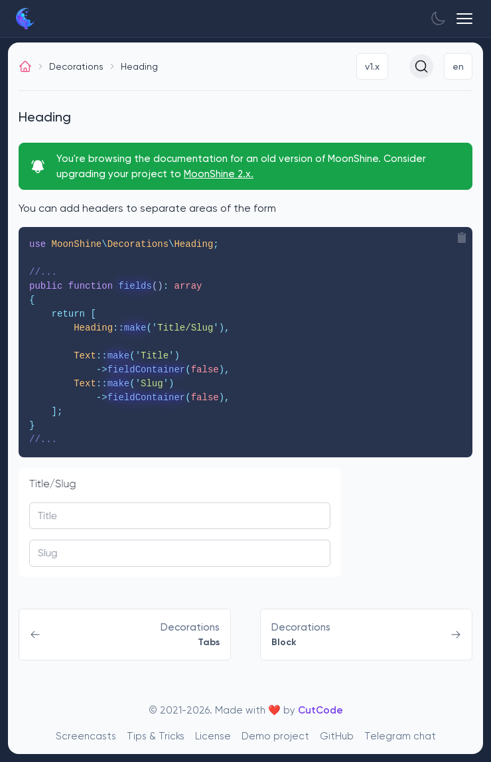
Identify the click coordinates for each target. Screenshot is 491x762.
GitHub (337, 736)
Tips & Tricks (155, 736)
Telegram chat (400, 736)
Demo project (275, 736)
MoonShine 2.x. (218, 174)
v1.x (372, 66)
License (213, 736)
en (458, 66)
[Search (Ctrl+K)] (421, 66)
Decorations (76, 66)
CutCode (320, 710)
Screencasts (86, 736)
